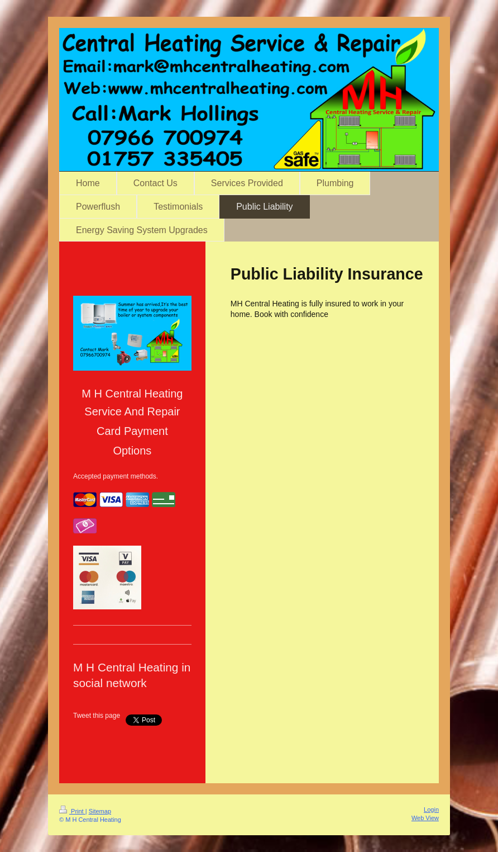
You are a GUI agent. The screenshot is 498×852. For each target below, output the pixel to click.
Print (72, 811)
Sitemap (100, 811)
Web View (425, 818)
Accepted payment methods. (115, 476)
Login (431, 809)
